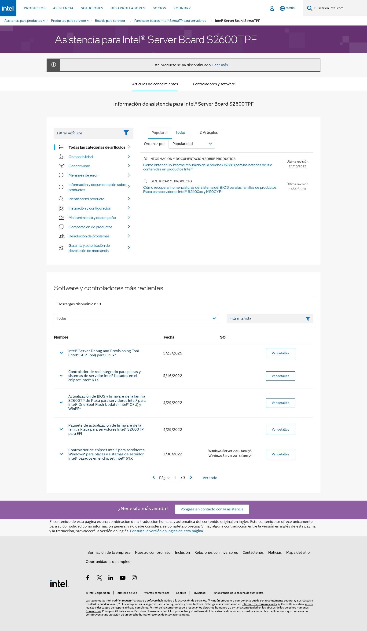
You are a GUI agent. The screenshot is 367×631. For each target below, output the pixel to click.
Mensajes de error (83, 175)
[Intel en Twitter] (99, 578)
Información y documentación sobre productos (97, 187)
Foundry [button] (182, 8)
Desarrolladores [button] (128, 8)
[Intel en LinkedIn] (111, 578)
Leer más (220, 65)
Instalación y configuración (90, 208)
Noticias (275, 552)
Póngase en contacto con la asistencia (211, 509)
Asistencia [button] (63, 8)
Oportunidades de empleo (108, 561)
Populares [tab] (160, 132)
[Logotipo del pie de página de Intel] (59, 583)
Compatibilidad (81, 156)
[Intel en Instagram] (134, 578)
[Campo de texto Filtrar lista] (270, 318)
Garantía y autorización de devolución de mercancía (89, 248)
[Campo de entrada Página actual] (175, 478)
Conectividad (79, 165)
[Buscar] (309, 8)
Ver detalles (280, 353)
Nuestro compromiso (152, 552)
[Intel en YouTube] (123, 578)
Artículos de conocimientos (155, 84)
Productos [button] (35, 8)
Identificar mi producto (86, 198)
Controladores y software (214, 84)
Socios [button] (159, 8)
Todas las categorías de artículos (97, 147)
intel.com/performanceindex (259, 604)
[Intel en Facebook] (88, 578)
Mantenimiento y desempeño (92, 217)
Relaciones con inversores (216, 552)
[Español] (288, 8)
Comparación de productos (91, 227)
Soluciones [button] (92, 8)
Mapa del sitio (298, 552)
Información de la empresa (108, 552)
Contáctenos (253, 552)
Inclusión (182, 552)
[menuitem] (69, 21)
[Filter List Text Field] (87, 133)
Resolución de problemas (89, 236)
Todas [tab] (180, 132)
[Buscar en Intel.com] (339, 8)
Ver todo (210, 478)
